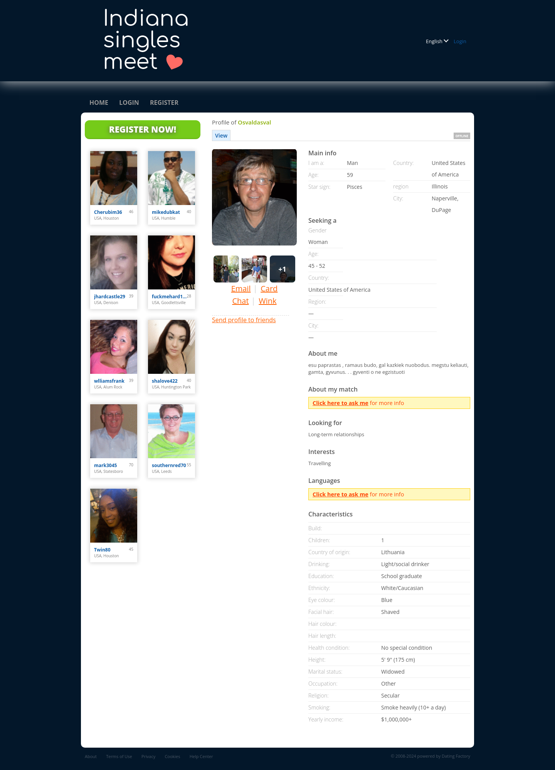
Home (98, 102)
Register (164, 102)
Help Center (201, 756)
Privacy (148, 756)
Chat (240, 301)
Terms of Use (119, 756)
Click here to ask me (340, 403)
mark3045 (105, 465)
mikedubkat (166, 212)
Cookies (172, 756)
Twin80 (102, 549)
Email (241, 288)
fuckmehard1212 (169, 296)
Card (269, 288)
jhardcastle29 (109, 296)
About (91, 756)
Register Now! (142, 129)
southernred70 (169, 465)
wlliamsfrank (109, 381)
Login (460, 41)
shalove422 (165, 381)
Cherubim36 (108, 212)
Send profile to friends (244, 320)
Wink (267, 301)
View (221, 135)
